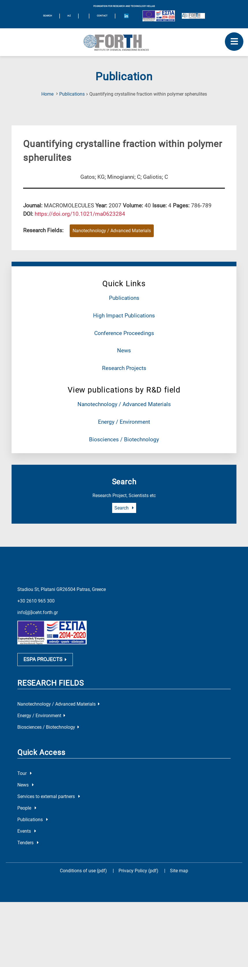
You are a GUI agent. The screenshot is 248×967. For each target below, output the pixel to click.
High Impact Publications (124, 315)
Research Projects (124, 368)
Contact (102, 15)
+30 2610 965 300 (36, 601)
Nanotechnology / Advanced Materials (124, 404)
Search (124, 508)
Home (47, 94)
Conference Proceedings (124, 333)
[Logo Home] (124, 42)
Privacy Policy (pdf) (139, 870)
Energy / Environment (124, 422)
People (26, 808)
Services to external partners (48, 796)
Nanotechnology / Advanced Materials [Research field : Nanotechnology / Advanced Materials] (112, 230)
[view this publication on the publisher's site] (80, 214)
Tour (24, 773)
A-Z (69, 15)
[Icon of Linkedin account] (126, 16)
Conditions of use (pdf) (83, 870)
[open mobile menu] (234, 41)
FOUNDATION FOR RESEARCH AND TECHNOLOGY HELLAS (124, 6)
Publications (72, 94)
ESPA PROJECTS (45, 659)
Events (26, 831)
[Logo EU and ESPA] (158, 16)
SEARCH (47, 15)
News (124, 350)
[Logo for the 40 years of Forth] (193, 16)
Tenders (28, 842)
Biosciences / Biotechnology (124, 439)
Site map (179, 870)
